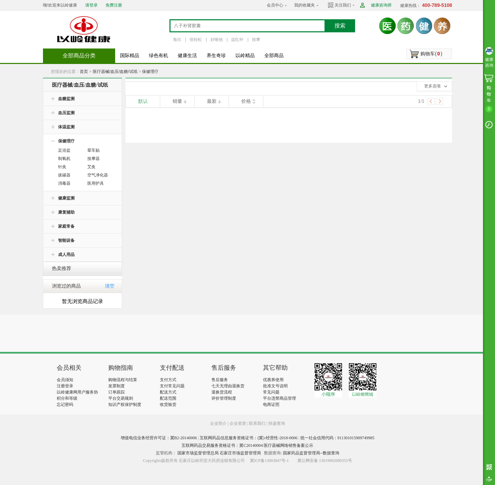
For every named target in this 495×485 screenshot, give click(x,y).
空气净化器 (97, 175)
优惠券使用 (273, 379)
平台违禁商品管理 (279, 398)
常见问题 (271, 392)
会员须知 (65, 379)
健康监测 (66, 198)
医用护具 (95, 183)
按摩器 (93, 158)
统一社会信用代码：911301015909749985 (337, 437)
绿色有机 (158, 55)
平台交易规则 (120, 398)
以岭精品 (245, 55)
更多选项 (432, 86)
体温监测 (66, 127)
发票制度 (116, 386)
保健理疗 (150, 71)
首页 (84, 71)
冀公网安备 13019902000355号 (324, 460)
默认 (143, 101)
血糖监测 (66, 98)
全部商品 (274, 55)
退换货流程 (221, 392)
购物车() (431, 53)
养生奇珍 (216, 55)
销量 (177, 101)
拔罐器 (64, 175)
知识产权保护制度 (124, 404)
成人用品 (66, 254)
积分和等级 (67, 398)
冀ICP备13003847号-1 (269, 460)
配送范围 (168, 398)
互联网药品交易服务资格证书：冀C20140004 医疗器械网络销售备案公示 (247, 445)
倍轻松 (195, 39)
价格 (246, 101)
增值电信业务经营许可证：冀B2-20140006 (159, 437)
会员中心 (275, 5)
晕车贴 (93, 150)
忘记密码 (65, 404)
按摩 (256, 39)
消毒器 (64, 183)
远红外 (237, 39)
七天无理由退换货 (227, 386)
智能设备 (66, 240)
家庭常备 (66, 226)
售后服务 (219, 379)
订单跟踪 (116, 392)
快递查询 (276, 423)
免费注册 (114, 5)
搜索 (339, 26)
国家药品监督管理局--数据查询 (311, 453)
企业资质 (238, 423)
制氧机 (64, 158)
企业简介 (219, 423)
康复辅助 (66, 212)
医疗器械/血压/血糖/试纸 (115, 71)
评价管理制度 (223, 398)
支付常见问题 (172, 386)
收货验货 (168, 404)
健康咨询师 (381, 5)
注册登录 (65, 386)
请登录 (91, 5)
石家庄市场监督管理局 (240, 453)
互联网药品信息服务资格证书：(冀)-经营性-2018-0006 (248, 437)
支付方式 (168, 379)
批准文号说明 (275, 386)
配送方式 (168, 392)
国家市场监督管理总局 (198, 453)
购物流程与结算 (122, 379)
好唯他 (216, 39)
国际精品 (129, 55)
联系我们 (257, 423)
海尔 (177, 39)
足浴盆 (64, 150)
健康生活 (187, 55)
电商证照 (271, 404)
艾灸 (91, 166)
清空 (109, 286)
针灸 (62, 166)
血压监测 (66, 112)
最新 (212, 101)
